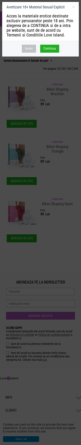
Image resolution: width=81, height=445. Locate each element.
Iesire (29, 48)
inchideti (73, 8)
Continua (49, 48)
